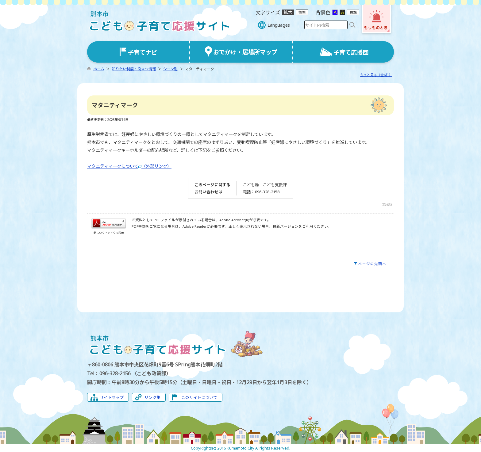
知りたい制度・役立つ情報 (134, 68)
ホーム (98, 68)
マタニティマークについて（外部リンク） (129, 166)
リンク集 (152, 397)
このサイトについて (199, 397)
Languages (278, 25)
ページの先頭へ (372, 263)
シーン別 (170, 68)
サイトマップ (112, 397)
